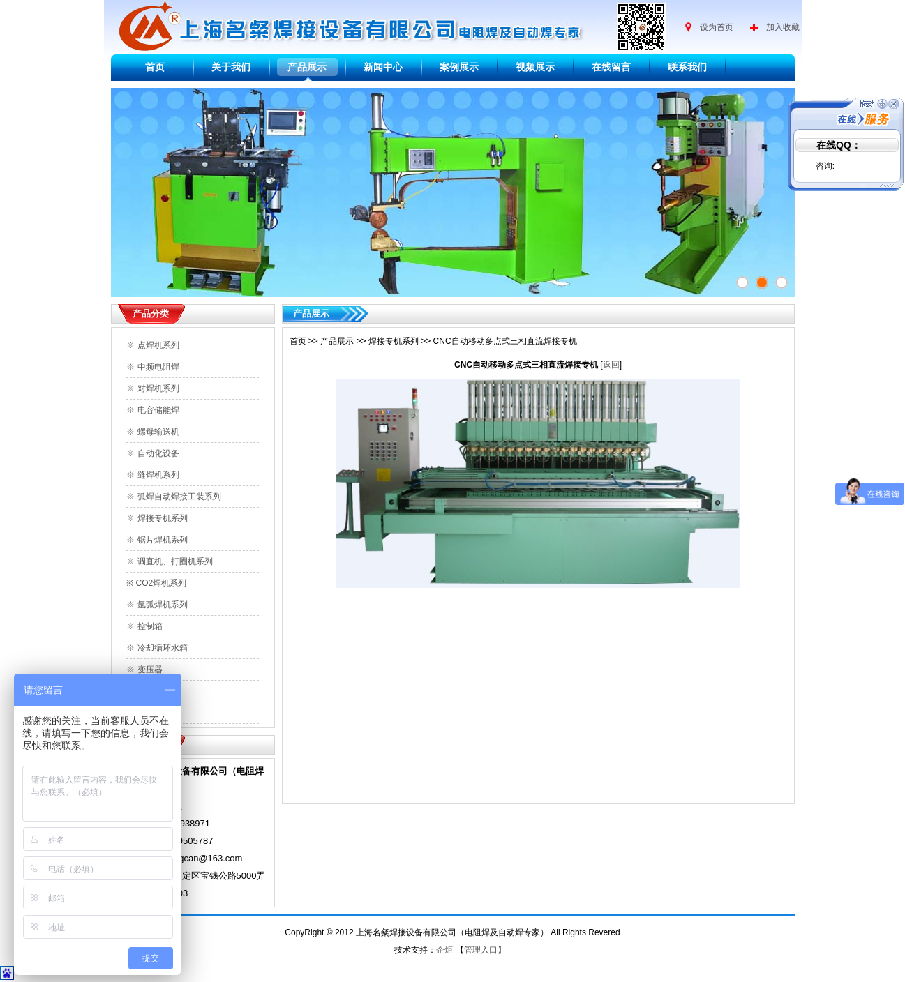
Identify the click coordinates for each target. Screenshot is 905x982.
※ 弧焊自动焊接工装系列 (173, 496)
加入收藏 (783, 27)
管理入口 (481, 950)
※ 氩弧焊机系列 (156, 605)
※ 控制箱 (144, 626)
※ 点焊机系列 (152, 345)
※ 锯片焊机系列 (156, 540)
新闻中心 (383, 67)
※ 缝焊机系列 (152, 475)
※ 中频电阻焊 (152, 367)
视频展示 (535, 67)
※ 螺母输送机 (152, 432)
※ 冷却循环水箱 (156, 648)
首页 (155, 67)
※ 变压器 (144, 669)
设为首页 (716, 27)
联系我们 (687, 67)
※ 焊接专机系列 (156, 518)
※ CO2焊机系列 (156, 583)
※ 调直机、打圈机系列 (169, 561)
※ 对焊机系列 (152, 388)
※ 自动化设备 (152, 453)
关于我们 (230, 67)
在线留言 (611, 67)
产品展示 (307, 67)
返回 (611, 365)
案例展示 (459, 67)
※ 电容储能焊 (152, 410)
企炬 (444, 950)
